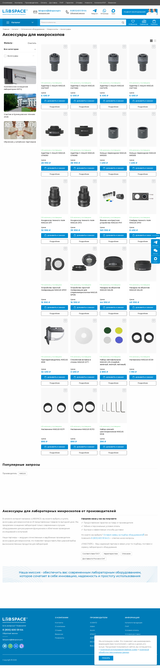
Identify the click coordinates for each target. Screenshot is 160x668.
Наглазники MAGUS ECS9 (142, 362)
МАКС (156, 260)
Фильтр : (8, 43)
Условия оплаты (132, 633)
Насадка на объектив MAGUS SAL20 (140, 290)
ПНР (61, 3)
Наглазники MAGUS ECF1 (53, 432)
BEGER (93, 644)
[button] (20, 22)
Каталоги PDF (100, 3)
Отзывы (79, 3)
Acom (92, 633)
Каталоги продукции (133, 625)
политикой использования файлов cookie (118, 649)
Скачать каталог (139, 599)
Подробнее (55, 107)
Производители (31, 3)
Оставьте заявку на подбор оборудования (123, 538)
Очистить (32, 43)
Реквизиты (59, 641)
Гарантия (69, 3)
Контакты (18, 3)
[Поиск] (123, 22)
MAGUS (23, 476)
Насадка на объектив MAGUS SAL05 (111, 290)
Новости (88, 3)
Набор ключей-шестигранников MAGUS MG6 (112, 434)
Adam (92, 629)
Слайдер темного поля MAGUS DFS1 (141, 223)
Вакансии (112, 3)
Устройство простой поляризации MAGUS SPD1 (53, 290)
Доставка (53, 3)
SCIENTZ (93, 625)
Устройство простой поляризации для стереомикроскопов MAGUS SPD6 (84, 293)
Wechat (155, 251)
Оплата (44, 3)
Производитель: (9, 476)
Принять (106, 658)
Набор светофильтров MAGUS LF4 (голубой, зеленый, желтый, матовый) (113, 364)
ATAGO (93, 637)
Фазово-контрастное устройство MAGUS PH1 (112, 223)
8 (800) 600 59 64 (78, 11)
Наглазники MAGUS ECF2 (83, 432)
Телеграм (155, 243)
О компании (7, 3)
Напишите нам (44, 13)
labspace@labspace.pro (49, 11)
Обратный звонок (77, 13)
